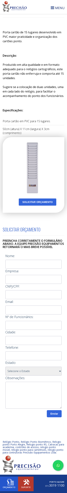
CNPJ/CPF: (12, 286)
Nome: (10, 256)
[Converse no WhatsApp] (58, 465)
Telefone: (12, 347)
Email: (9, 302)
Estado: (10, 362)
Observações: (15, 378)
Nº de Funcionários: (19, 317)
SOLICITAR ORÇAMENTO (37, 202)
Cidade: (10, 332)
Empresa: (12, 271)
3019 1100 (54, 485)
